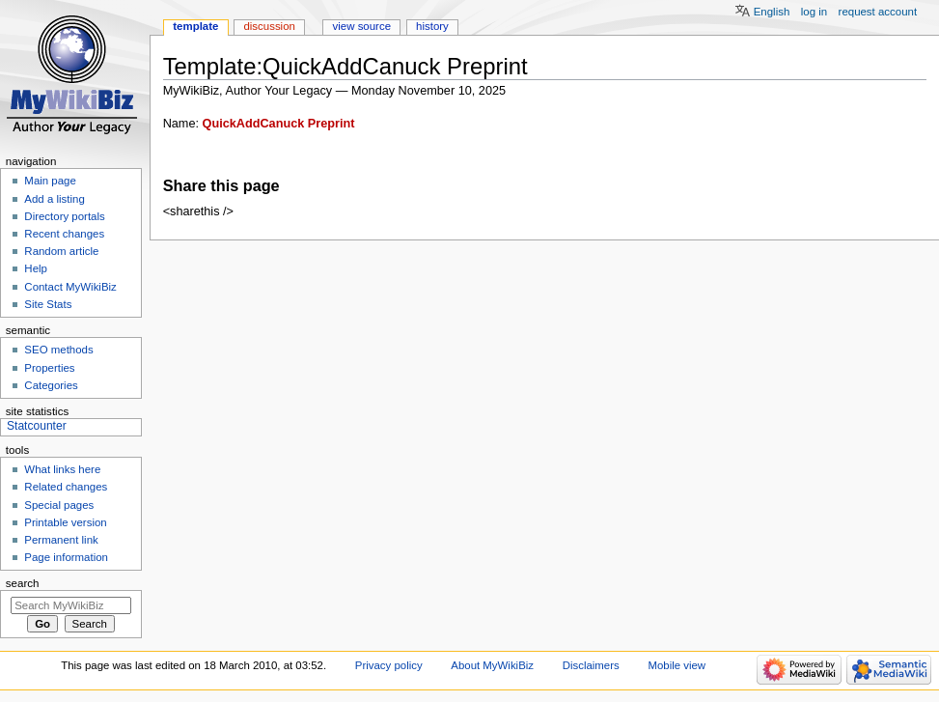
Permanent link (60, 540)
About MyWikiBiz (492, 665)
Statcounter (37, 426)
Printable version (65, 522)
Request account (878, 11)
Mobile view (676, 665)
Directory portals (64, 216)
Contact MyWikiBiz (70, 287)
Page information (66, 557)
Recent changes (64, 233)
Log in (814, 11)
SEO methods (58, 349)
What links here (62, 469)
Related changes (65, 486)
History (432, 26)
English (772, 11)
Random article (61, 251)
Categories (50, 385)
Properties (49, 368)
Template (195, 26)
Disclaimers (591, 665)
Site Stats (47, 304)
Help (35, 268)
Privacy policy (389, 665)
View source (362, 26)
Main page (50, 180)
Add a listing (54, 199)
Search (23, 583)
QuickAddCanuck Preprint (279, 123)
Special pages (59, 505)
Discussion (268, 26)
